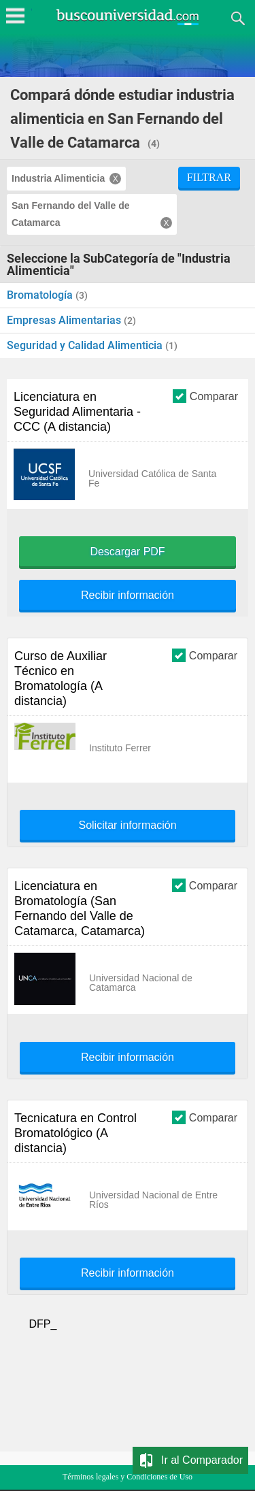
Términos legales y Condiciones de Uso (127, 1476)
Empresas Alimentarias (65, 320)
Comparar (205, 395)
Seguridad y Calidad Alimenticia (86, 345)
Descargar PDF (127, 551)
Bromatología (41, 295)
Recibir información (127, 595)
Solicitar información (127, 825)
